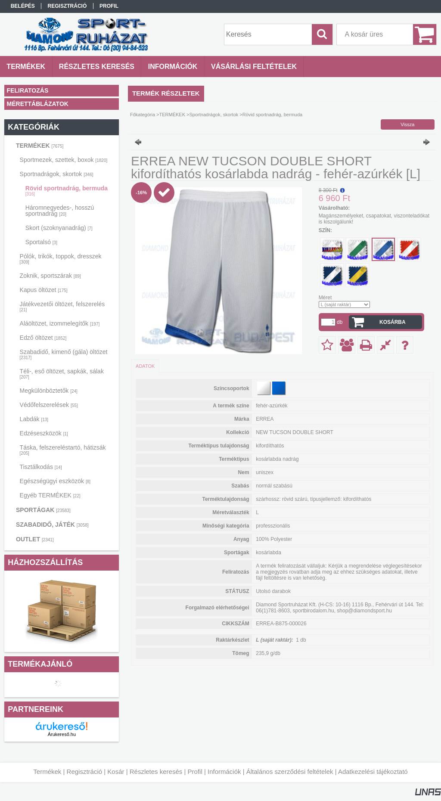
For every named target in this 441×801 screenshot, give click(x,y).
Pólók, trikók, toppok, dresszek (61, 258)
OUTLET (35, 539)
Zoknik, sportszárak (50, 275)
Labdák (34, 419)
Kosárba (392, 322)
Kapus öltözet (44, 289)
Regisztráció (84, 771)
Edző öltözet (43, 337)
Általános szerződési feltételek (289, 771)
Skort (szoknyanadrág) (59, 227)
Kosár (115, 771)
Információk (224, 771)
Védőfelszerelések (49, 404)
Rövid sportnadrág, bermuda (66, 190)
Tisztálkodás (41, 466)
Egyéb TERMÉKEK (50, 495)
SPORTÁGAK (43, 509)
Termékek (47, 771)
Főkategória (142, 114)
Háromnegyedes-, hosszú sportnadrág (59, 210)
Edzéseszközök (44, 433)
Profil (195, 771)
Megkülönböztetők (49, 390)
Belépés (23, 6)
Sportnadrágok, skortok (56, 174)
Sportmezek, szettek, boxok (64, 159)
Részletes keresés (156, 771)
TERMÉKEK (39, 145)
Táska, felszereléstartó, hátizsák (63, 450)
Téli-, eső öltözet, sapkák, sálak (62, 373)
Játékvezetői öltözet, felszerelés (62, 306)
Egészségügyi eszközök (55, 481)
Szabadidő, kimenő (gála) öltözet (64, 354)
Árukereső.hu (62, 734)
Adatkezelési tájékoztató (373, 771)
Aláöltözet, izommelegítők (60, 323)
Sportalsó (41, 242)
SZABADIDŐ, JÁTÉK (52, 524)
